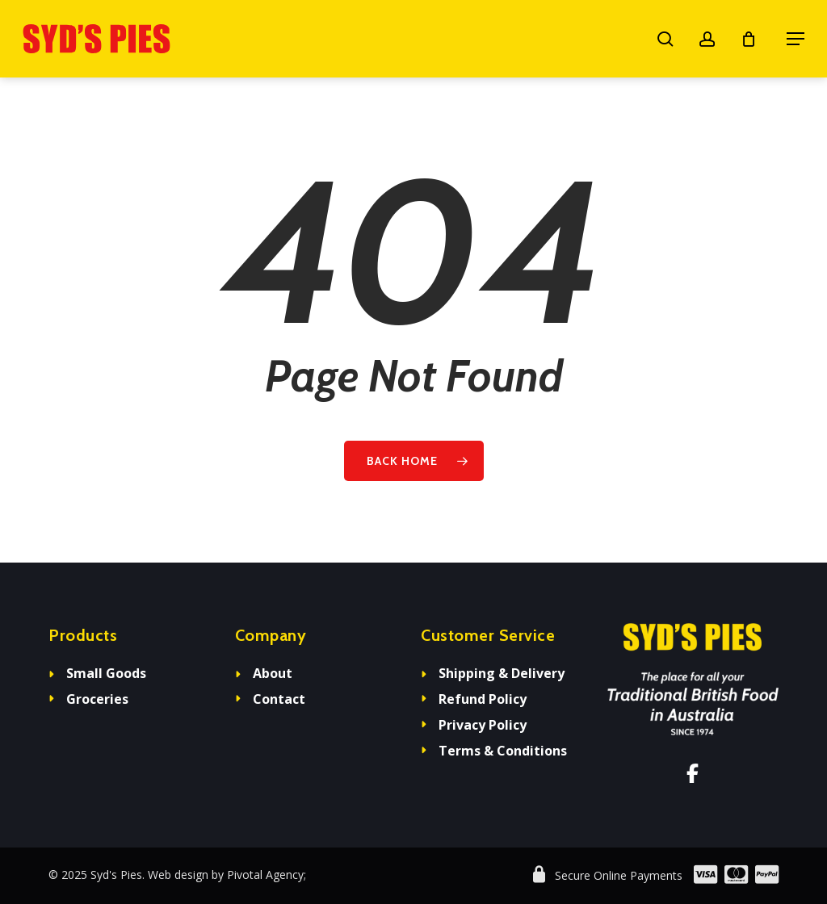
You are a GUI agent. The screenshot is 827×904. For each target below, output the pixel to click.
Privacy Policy (483, 725)
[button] (795, 39)
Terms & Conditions (503, 751)
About (272, 673)
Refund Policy (483, 699)
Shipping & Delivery (502, 673)
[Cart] (755, 39)
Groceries (97, 699)
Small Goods (106, 673)
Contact (279, 699)
